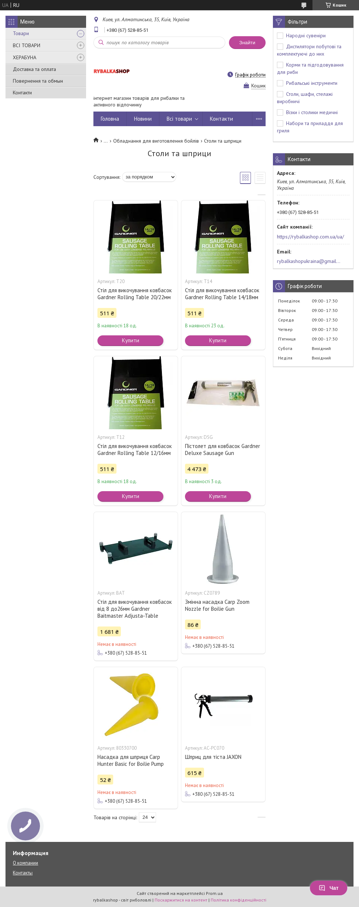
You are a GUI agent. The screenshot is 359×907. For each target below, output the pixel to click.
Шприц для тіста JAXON (213, 756)
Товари (21, 33)
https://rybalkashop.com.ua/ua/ (310, 236)
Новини (143, 118)
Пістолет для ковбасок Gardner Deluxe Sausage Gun (222, 449)
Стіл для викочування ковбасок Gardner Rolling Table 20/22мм (134, 294)
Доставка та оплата (34, 69)
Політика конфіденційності (238, 900)
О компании (25, 863)
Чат (328, 888)
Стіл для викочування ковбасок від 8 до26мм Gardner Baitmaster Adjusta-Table (134, 608)
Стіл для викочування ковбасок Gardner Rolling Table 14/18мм (222, 294)
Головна (110, 118)
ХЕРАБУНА (24, 57)
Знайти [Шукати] (247, 42)
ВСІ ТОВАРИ (26, 45)
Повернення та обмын (38, 81)
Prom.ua (214, 893)
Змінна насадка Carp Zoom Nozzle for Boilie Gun (217, 605)
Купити (130, 340)
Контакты (23, 873)
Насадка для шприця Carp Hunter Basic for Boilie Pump (130, 760)
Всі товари (179, 118)
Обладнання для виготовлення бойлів (156, 141)
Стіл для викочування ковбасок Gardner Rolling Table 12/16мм (134, 449)
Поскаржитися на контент (181, 900)
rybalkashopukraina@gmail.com (309, 261)
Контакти (22, 92)
